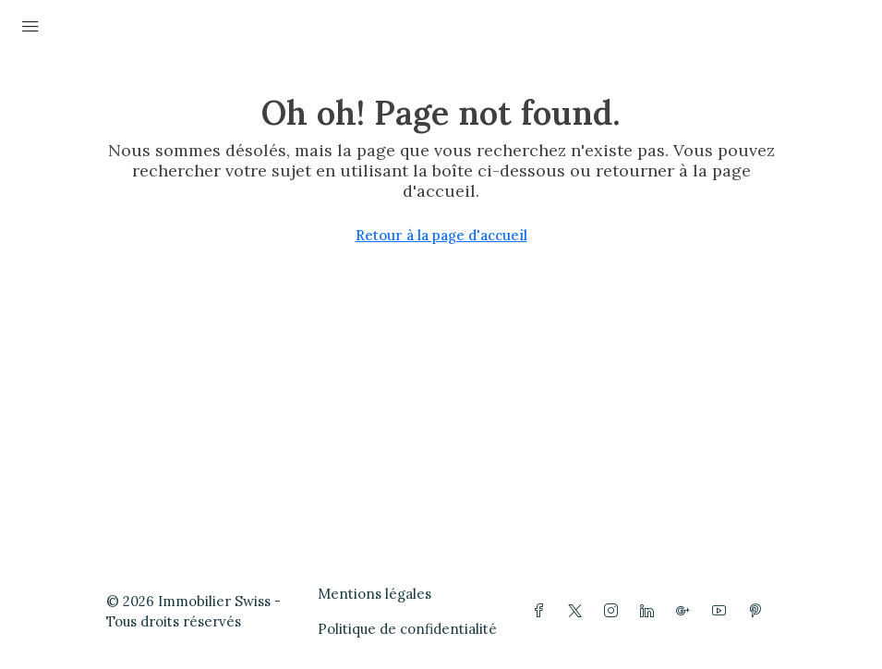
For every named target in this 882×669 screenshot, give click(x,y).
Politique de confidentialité (407, 629)
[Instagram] (614, 611)
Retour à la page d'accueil (441, 235)
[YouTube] (722, 611)
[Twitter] (578, 611)
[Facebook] (542, 611)
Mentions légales (374, 593)
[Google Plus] (686, 611)
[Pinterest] (758, 611)
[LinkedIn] (650, 611)
